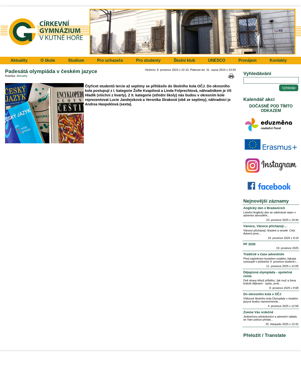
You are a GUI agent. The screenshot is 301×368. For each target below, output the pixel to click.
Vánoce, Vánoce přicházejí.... (265, 226)
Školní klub (184, 60)
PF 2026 (249, 244)
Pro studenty (148, 60)
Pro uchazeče (110, 60)
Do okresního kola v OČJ (262, 294)
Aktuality (19, 60)
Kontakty (278, 60)
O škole (48, 60)
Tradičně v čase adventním (263, 254)
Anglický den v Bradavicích (264, 208)
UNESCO (216, 60)
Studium (76, 60)
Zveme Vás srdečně (258, 312)
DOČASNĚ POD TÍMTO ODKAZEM (270, 108)
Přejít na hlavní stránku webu (150, 32)
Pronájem (247, 60)
